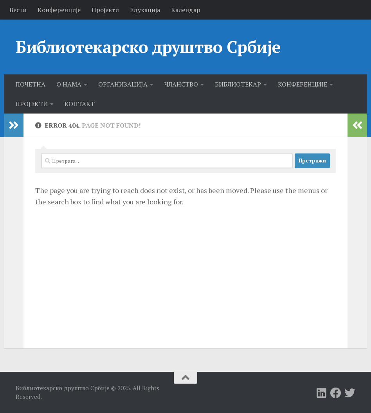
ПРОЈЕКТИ (31, 103)
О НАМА (68, 84)
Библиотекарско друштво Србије (148, 47)
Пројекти (105, 9)
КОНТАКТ (80, 103)
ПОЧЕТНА (30, 84)
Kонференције (59, 9)
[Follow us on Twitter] (349, 393)
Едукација (145, 9)
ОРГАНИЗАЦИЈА (123, 84)
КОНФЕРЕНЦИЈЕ (302, 84)
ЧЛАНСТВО (181, 84)
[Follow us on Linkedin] (321, 393)
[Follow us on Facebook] (335, 393)
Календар (185, 9)
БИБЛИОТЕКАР (238, 84)
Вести (18, 9)
